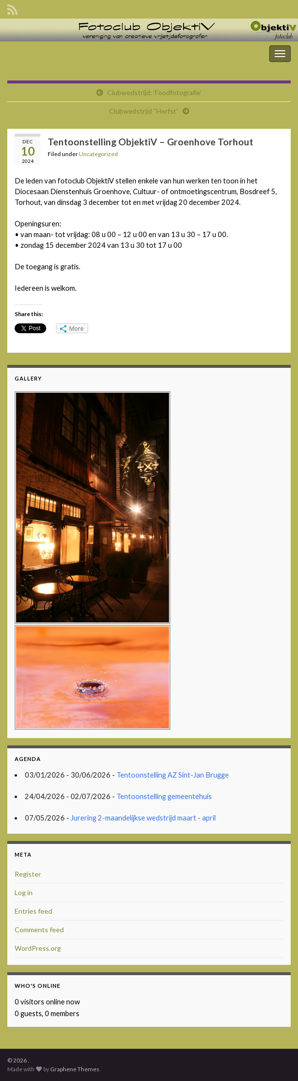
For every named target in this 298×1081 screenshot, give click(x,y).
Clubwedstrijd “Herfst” (144, 111)
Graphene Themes (74, 1069)
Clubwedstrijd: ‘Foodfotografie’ (154, 92)
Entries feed (33, 911)
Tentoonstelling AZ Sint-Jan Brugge (172, 775)
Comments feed (39, 929)
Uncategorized (98, 154)
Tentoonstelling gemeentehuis (164, 796)
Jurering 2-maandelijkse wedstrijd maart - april (143, 818)
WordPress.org (38, 948)
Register (28, 874)
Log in (24, 892)
